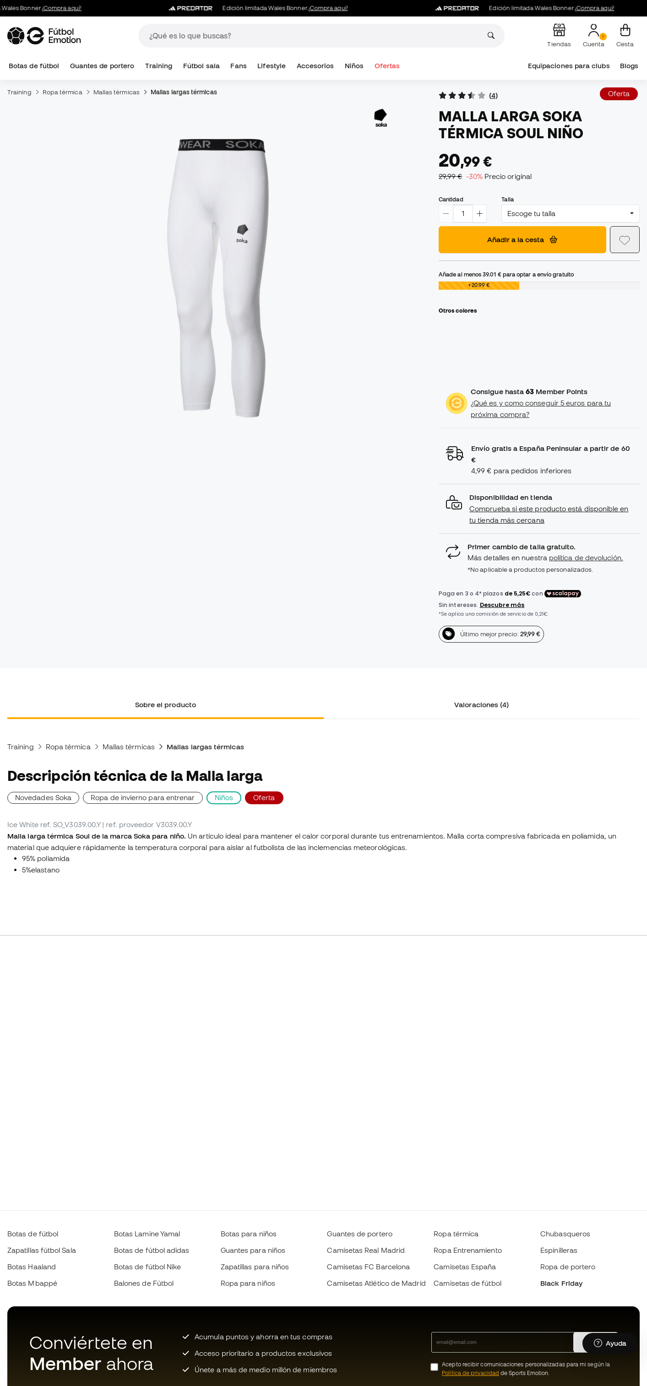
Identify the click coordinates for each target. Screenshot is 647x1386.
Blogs (629, 66)
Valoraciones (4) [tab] (481, 704)
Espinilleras (558, 1250)
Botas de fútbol (34, 66)
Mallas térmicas (116, 92)
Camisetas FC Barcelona (368, 1266)
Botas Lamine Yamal (147, 1233)
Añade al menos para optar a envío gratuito (506, 274)
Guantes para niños (253, 1250)
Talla (507, 199)
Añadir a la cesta (522, 239)
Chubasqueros (565, 1233)
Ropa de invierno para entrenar (143, 797)
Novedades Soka (43, 797)
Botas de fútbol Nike (147, 1266)
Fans (238, 66)
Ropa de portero (567, 1266)
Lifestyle (271, 66)
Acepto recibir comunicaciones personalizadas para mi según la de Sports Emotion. (526, 1368)
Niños (354, 66)
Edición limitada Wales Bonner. (265, 8)
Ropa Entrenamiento (467, 1250)
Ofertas (387, 66)
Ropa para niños (248, 1283)
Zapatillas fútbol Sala (41, 1250)
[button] (539, 508)
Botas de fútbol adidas (152, 1250)
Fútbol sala (201, 66)
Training (159, 66)
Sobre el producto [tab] (165, 704)
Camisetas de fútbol (467, 1283)
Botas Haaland (31, 1266)
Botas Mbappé (32, 1283)
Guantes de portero (102, 66)
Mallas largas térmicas (184, 92)
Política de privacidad (470, 1373)
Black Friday (561, 1283)
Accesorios (315, 66)
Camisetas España (465, 1266)
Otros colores (458, 310)
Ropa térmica (62, 92)
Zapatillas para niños (255, 1266)
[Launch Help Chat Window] (610, 1343)
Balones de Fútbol (144, 1283)
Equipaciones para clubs (569, 66)
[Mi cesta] (625, 36)
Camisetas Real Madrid (366, 1250)
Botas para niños (249, 1233)
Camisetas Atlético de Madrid (376, 1283)
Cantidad (451, 199)
